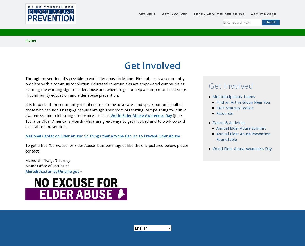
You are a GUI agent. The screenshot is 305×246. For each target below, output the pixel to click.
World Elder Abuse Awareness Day (242, 148)
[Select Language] (152, 228)
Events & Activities (229, 122)
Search (271, 22)
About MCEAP (263, 14)
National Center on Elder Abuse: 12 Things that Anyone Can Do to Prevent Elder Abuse (104, 136)
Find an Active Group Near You (243, 102)
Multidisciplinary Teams (234, 96)
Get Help (147, 14)
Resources (224, 113)
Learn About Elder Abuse (219, 14)
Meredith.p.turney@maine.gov (53, 171)
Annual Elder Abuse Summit (241, 128)
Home (30, 40)
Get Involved (175, 14)
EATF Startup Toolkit (234, 107)
